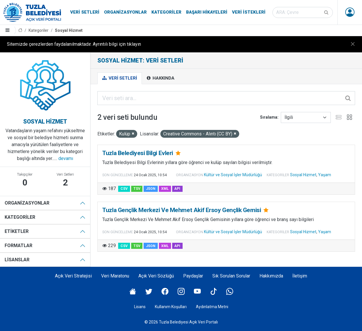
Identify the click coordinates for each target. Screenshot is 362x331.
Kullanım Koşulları (171, 306)
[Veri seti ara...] (226, 98)
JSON (150, 189)
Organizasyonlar (125, 12)
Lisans (140, 306)
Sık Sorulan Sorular (231, 276)
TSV (136, 189)
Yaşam (324, 174)
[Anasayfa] (20, 30)
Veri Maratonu (115, 276)
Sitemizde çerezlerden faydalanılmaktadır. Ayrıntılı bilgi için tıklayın (74, 44)
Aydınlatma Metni (212, 306)
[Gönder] (327, 12)
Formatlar (18, 245)
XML (165, 189)
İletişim (299, 276)
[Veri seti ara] (302, 12)
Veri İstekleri (249, 12)
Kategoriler (166, 12)
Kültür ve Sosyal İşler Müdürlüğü (233, 174)
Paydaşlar (193, 276)
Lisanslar (17, 259)
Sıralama (268, 117)
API (177, 189)
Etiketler (17, 231)
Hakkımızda (271, 276)
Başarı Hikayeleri (206, 12)
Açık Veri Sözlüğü (156, 276)
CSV (124, 189)
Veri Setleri (84, 12)
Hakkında (160, 78)
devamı (65, 158)
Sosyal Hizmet (69, 30)
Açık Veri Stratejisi (73, 276)
